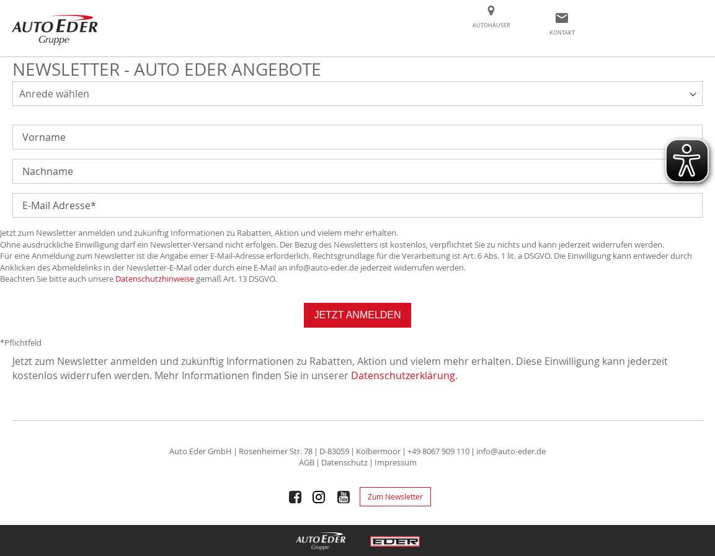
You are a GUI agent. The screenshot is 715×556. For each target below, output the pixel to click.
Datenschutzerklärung (403, 375)
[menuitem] (491, 26)
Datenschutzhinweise (154, 278)
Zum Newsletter (395, 496)
